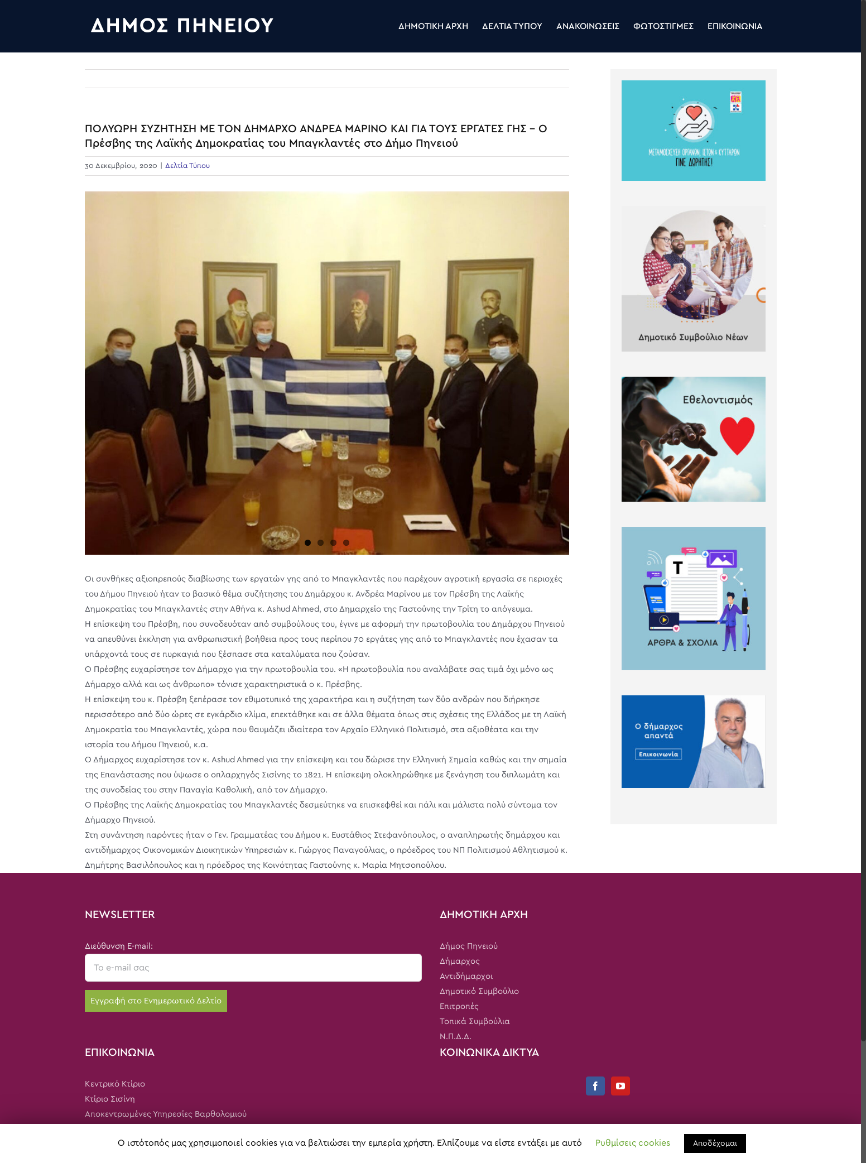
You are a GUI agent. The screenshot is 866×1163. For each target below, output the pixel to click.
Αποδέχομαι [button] (715, 1143)
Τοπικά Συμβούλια (475, 1021)
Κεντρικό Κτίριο (115, 1084)
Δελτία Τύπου (187, 166)
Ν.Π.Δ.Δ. (456, 1036)
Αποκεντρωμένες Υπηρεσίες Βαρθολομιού (166, 1114)
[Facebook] (595, 1086)
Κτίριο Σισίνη (110, 1099)
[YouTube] (620, 1086)
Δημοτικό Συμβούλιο (479, 991)
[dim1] (327, 373)
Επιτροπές (459, 1006)
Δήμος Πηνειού (469, 946)
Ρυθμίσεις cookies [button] (632, 1142)
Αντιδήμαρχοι (466, 976)
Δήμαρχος (460, 961)
